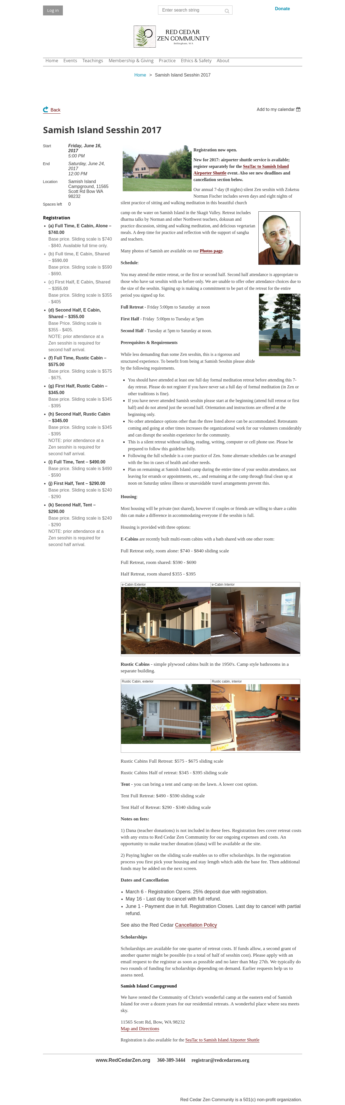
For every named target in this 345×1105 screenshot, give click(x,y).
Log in (53, 10)
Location (50, 181)
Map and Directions (140, 1028)
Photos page (211, 251)
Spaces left (52, 204)
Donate (282, 8)
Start (47, 146)
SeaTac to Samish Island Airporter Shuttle (222, 1040)
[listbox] (279, 109)
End (46, 164)
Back (56, 110)
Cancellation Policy (196, 925)
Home (140, 75)
